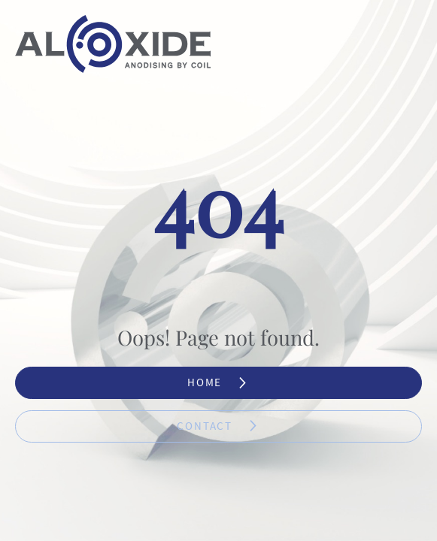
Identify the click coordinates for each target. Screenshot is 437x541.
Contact (218, 426)
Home (218, 382)
